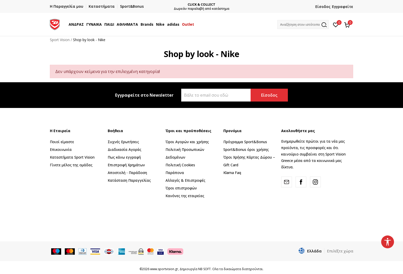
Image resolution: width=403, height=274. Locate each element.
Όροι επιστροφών (181, 188)
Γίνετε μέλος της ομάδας (71, 164)
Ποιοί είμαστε (62, 141)
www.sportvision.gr (164, 269)
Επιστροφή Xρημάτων (126, 164)
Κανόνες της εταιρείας (185, 195)
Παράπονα (175, 172)
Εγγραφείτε (342, 6)
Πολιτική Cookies (180, 164)
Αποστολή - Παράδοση (127, 172)
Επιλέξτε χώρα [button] (340, 250)
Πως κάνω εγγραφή (124, 157)
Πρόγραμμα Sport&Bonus (245, 141)
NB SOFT (204, 269)
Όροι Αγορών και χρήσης (187, 141)
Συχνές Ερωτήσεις (123, 141)
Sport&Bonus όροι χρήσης (246, 149)
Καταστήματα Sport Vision (72, 157)
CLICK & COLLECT (201, 4)
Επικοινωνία (61, 149)
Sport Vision (60, 39)
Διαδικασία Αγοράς (124, 149)
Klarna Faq (232, 172)
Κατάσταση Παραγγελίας (129, 180)
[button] (303, 24)
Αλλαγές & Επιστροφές (185, 180)
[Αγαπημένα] (336, 24)
